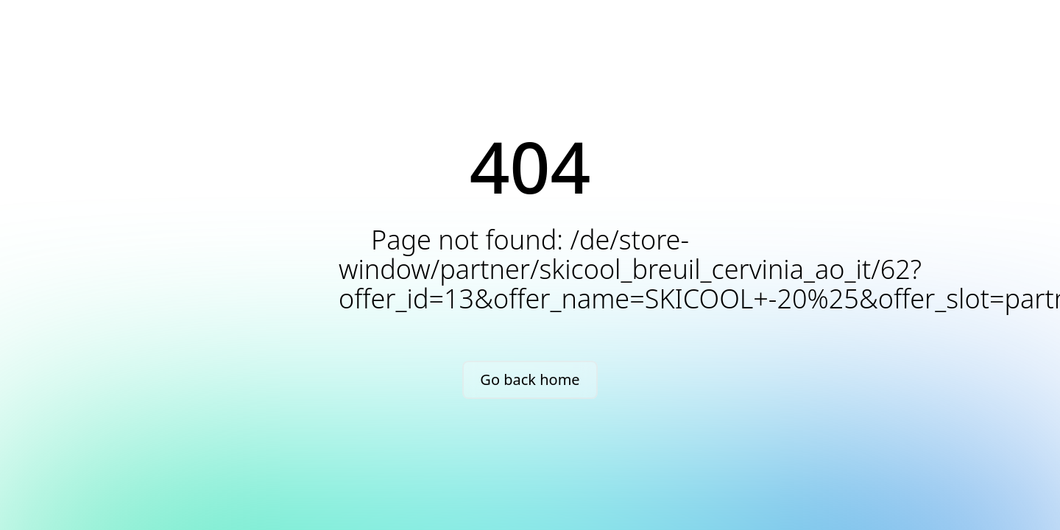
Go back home (529, 379)
